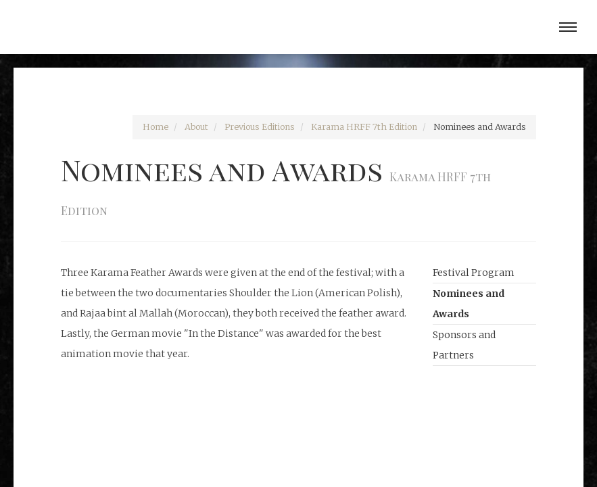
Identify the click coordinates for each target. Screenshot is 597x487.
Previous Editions (259, 127)
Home (155, 127)
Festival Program (474, 272)
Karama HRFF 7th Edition (364, 127)
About (196, 127)
